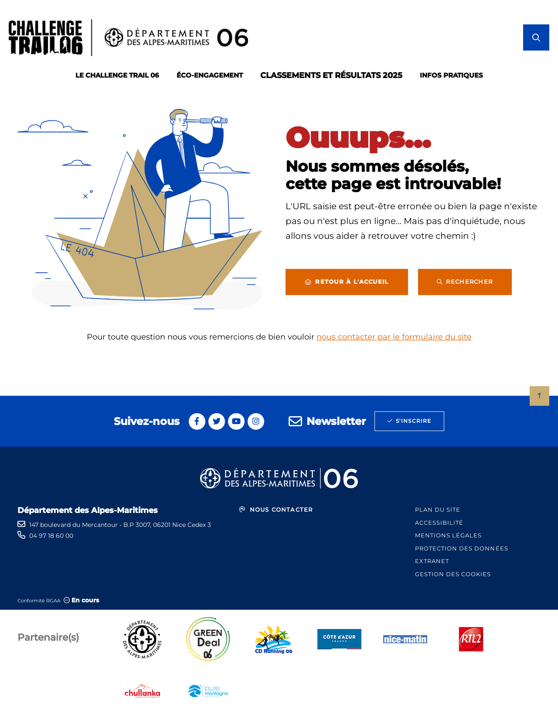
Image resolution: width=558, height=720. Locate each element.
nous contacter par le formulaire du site (394, 337)
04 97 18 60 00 (51, 536)
